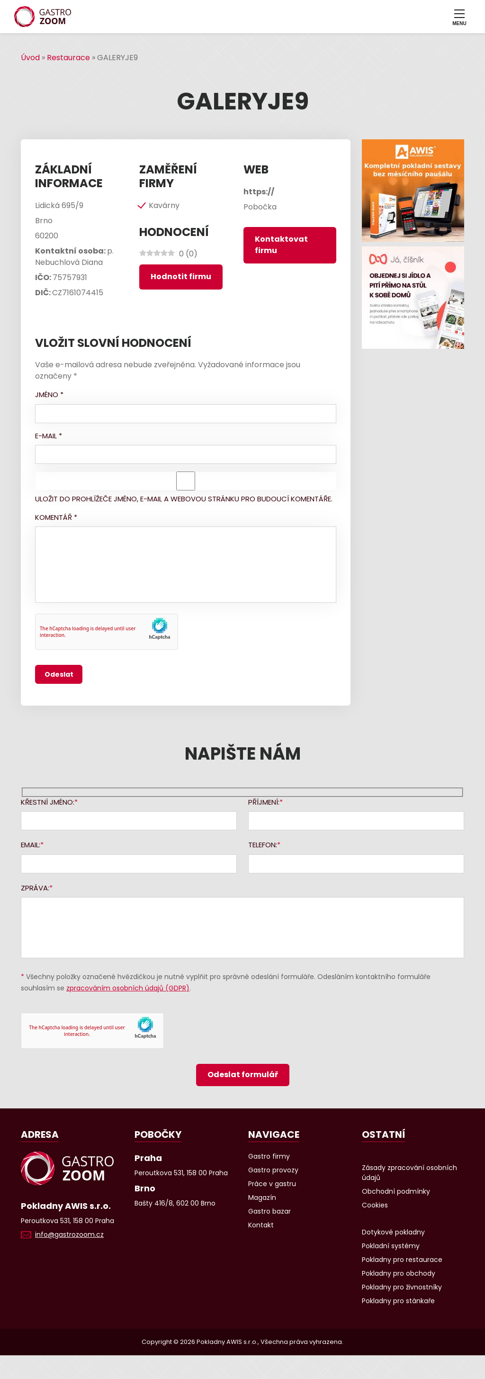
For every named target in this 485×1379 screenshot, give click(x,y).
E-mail (48, 436)
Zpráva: (35, 888)
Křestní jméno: (47, 802)
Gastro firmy (269, 1156)
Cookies (375, 1205)
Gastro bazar (269, 1211)
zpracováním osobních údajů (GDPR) (127, 988)
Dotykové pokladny (393, 1232)
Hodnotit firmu (181, 276)
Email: (30, 845)
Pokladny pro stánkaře (398, 1301)
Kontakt (261, 1225)
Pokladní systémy (391, 1246)
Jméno (49, 394)
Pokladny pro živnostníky (402, 1287)
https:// (258, 191)
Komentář (56, 517)
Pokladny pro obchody (398, 1273)
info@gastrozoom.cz (69, 1234)
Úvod (30, 57)
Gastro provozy (273, 1170)
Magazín (262, 1197)
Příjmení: (263, 802)
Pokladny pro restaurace (402, 1259)
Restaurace (68, 57)
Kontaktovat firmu (281, 245)
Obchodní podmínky (396, 1191)
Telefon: (262, 845)
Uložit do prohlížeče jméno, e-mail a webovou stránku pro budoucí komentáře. (183, 499)
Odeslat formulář (242, 1074)
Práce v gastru (272, 1183)
